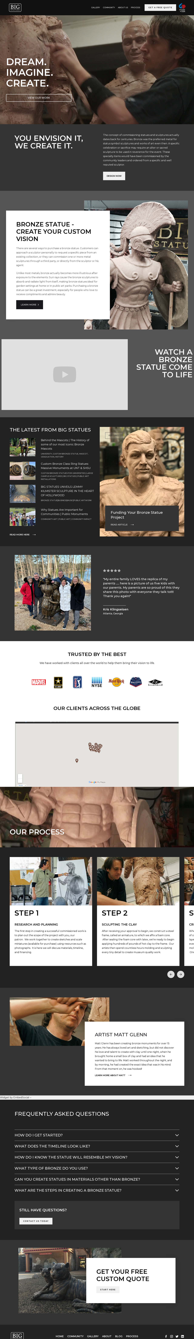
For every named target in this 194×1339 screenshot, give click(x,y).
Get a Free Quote (160, 7)
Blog (118, 1336)
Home (60, 1336)
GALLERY (95, 7)
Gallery (93, 1336)
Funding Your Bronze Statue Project (137, 515)
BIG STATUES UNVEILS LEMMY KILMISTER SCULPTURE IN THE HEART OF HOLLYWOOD (67, 491)
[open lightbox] (51, 911)
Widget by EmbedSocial (16, 1097)
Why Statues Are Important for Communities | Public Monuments (64, 512)
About (107, 1336)
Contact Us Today (36, 1221)
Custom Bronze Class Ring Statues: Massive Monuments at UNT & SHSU (66, 466)
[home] (15, 7)
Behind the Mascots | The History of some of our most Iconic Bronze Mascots (65, 444)
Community (109, 7)
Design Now (114, 176)
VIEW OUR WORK (39, 97)
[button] (171, 974)
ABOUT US (123, 7)
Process (135, 7)
